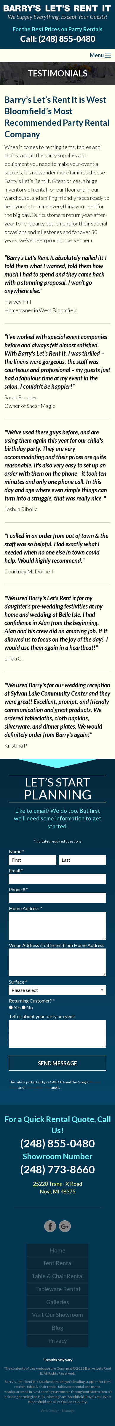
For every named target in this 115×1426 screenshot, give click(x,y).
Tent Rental (58, 1263)
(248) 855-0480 (67, 39)
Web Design (50, 1410)
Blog (57, 1327)
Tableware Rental (57, 1289)
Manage (68, 1410)
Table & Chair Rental (58, 1276)
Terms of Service (38, 1087)
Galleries (57, 1302)
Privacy (57, 1340)
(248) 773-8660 (57, 1169)
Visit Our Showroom (57, 1314)
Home (58, 1250)
